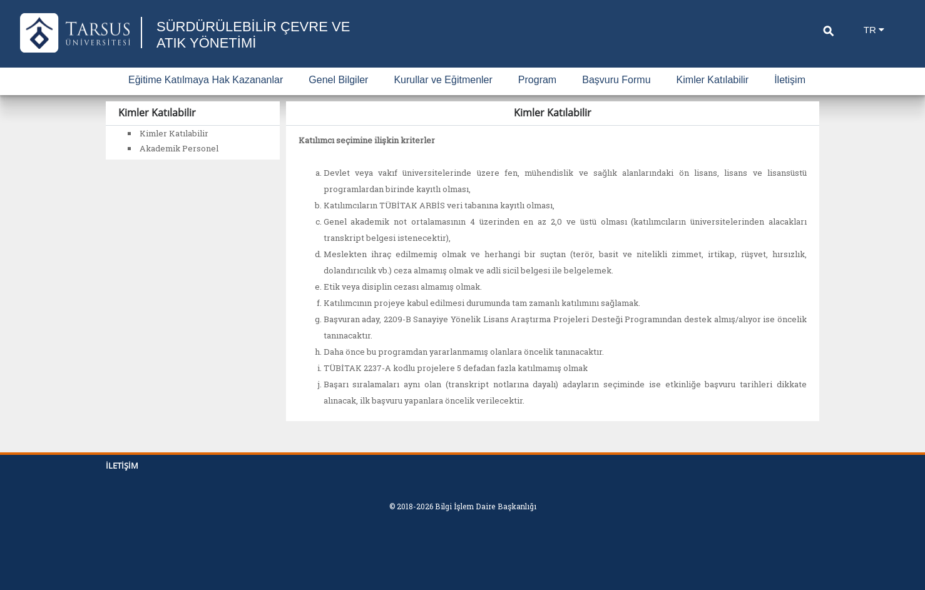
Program (537, 79)
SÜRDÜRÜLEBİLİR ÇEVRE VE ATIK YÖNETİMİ (253, 35)
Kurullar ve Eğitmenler (443, 79)
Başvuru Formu (616, 79)
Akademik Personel (179, 148)
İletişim (789, 79)
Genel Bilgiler (338, 79)
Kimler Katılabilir (713, 79)
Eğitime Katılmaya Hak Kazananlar (205, 79)
